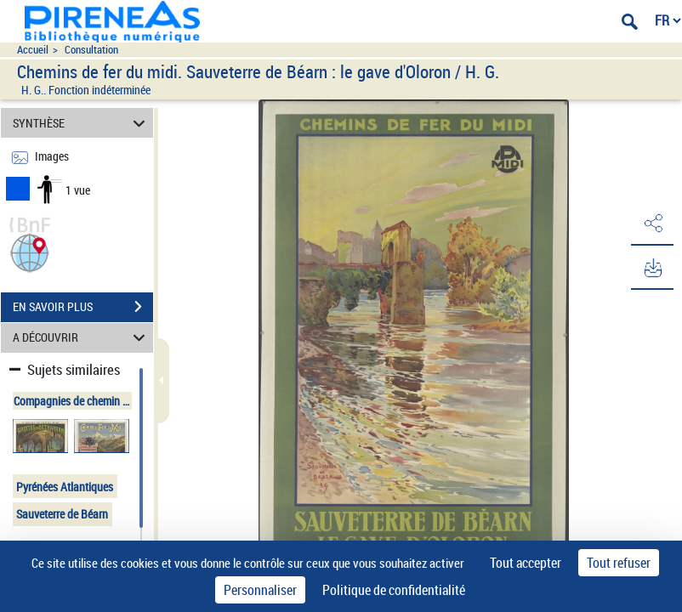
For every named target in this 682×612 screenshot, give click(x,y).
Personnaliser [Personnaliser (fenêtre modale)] (260, 590)
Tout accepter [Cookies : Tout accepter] (525, 562)
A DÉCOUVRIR (81, 338)
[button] (30, 251)
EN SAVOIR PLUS (83, 307)
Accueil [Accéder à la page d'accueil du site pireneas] (32, 49)
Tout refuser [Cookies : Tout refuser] (619, 562)
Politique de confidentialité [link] (393, 590)
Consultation (91, 49)
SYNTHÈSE (81, 123)
